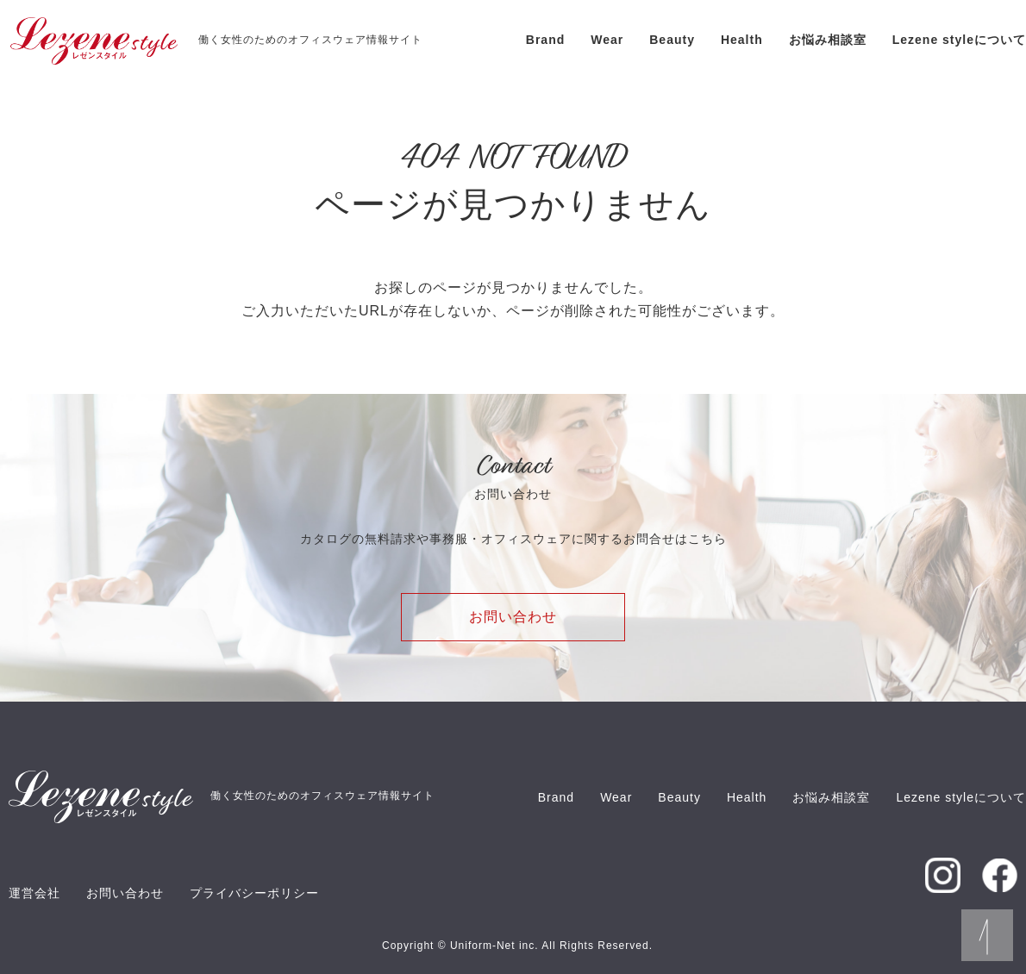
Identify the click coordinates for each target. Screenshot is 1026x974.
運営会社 (34, 893)
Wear (607, 40)
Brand (545, 40)
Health (742, 40)
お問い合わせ (513, 616)
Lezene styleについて (959, 40)
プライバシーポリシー (254, 893)
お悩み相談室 (827, 40)
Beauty (672, 40)
